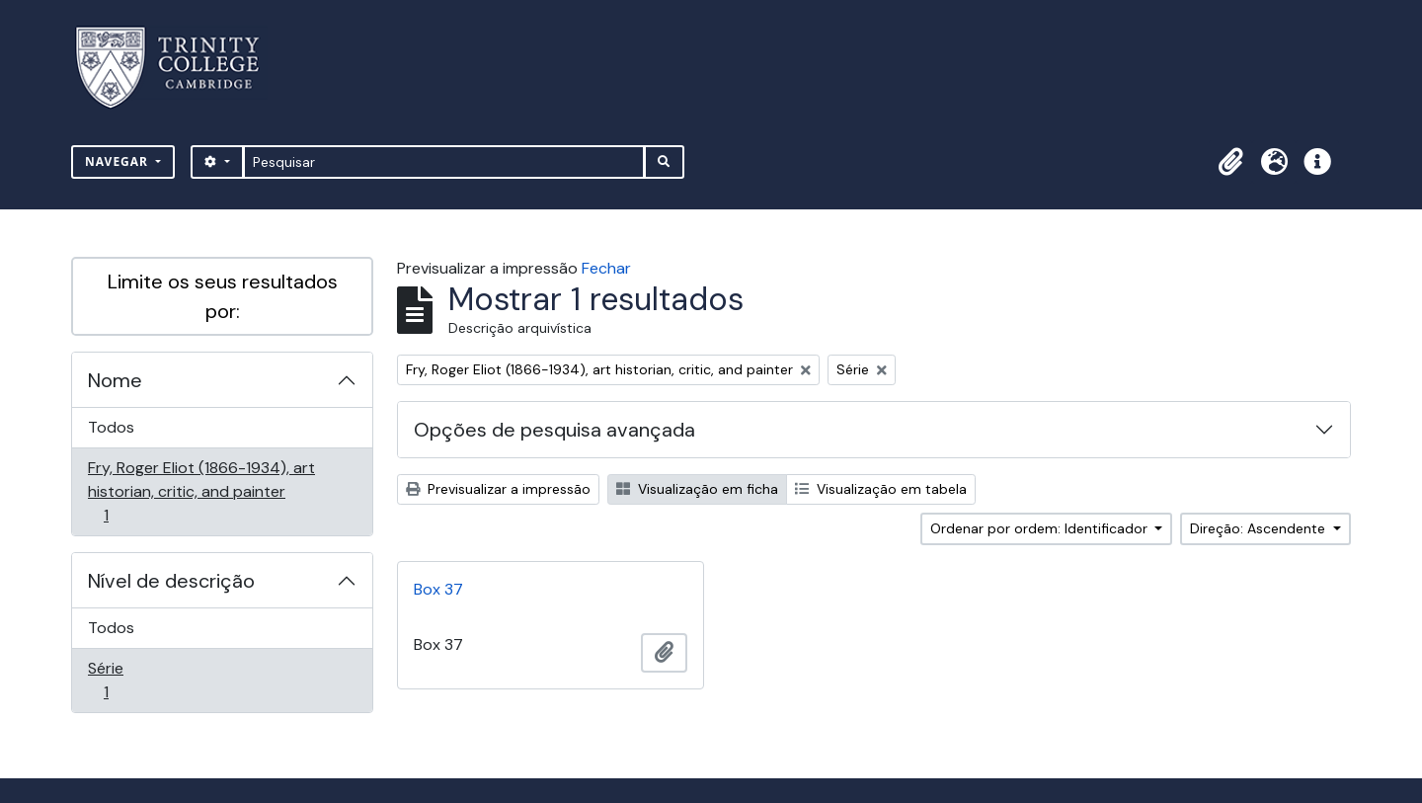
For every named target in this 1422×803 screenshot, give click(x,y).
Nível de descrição (171, 581)
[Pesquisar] (444, 162)
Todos (111, 427)
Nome (115, 380)
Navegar (118, 161)
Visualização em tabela (881, 489)
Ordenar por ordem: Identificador (1040, 528)
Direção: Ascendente (1259, 528)
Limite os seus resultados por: (223, 296)
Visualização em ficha (697, 489)
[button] (1230, 162)
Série (134, 680)
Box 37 (438, 589)
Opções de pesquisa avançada (554, 429)
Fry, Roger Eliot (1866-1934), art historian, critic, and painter (201, 491)
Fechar (606, 268)
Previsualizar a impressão (498, 489)
